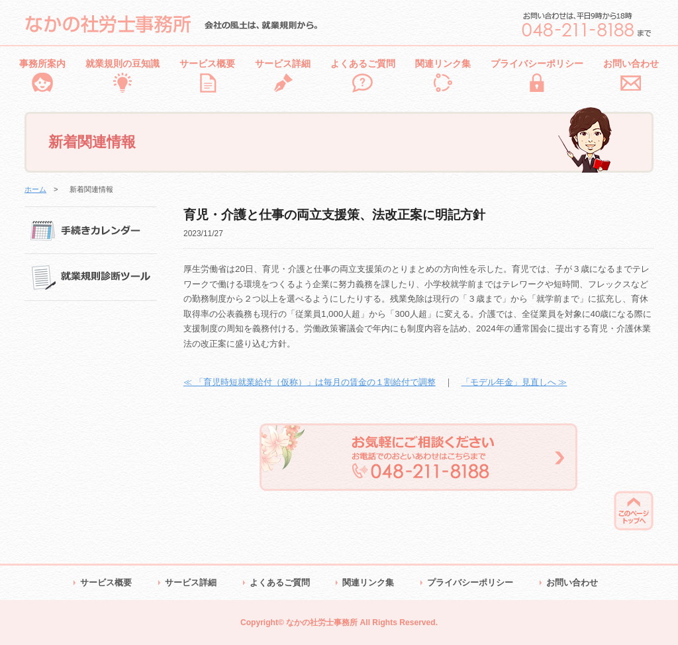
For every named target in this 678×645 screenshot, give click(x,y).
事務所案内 (42, 63)
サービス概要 (207, 63)
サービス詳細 (283, 63)
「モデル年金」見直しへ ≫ (514, 382)
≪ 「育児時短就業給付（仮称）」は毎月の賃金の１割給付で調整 (309, 382)
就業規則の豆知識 (122, 63)
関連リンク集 (443, 63)
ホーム (35, 189)
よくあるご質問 (362, 63)
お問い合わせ (631, 63)
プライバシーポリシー (537, 63)
